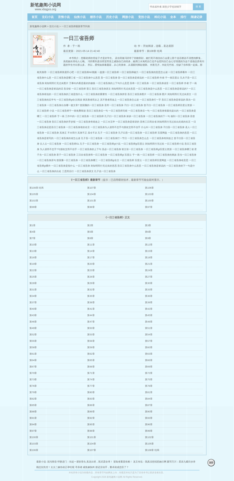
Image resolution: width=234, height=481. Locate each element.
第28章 (33, 283)
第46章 (33, 321)
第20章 (91, 264)
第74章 (91, 379)
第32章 (91, 289)
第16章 (33, 257)
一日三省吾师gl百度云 (132, 143)
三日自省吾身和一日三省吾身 (91, 154)
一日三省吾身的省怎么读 (67, 138)
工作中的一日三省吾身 (77, 116)
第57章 (148, 341)
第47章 (91, 321)
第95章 (91, 424)
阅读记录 (196, 17)
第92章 (91, 418)
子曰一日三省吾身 (133, 105)
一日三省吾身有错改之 (88, 121)
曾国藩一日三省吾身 (67, 160)
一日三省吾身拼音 (117, 94)
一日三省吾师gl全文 (108, 160)
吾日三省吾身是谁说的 (173, 99)
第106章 (149, 187)
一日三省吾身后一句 (139, 110)
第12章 (148, 244)
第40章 (33, 308)
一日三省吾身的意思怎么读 (153, 72)
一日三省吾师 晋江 (81, 88)
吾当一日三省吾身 (186, 154)
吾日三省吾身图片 (136, 94)
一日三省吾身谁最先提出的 (164, 110)
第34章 (33, 296)
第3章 (148, 225)
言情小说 (64, 17)
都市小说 (96, 17)
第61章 (33, 353)
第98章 (91, 207)
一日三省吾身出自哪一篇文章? (63, 105)
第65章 (91, 360)
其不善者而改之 (108, 99)
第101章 (91, 200)
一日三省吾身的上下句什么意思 (112, 83)
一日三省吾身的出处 (50, 171)
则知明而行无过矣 (154, 143)
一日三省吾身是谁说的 (154, 165)
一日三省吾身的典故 (166, 154)
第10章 (33, 244)
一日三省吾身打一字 (150, 99)
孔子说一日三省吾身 (105, 171)
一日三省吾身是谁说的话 (50, 88)
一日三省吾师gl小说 (110, 143)
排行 (183, 17)
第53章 (91, 334)
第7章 (32, 238)
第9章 (148, 238)
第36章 (148, 296)
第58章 (33, 347)
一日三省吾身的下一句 (158, 116)
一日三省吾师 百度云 (131, 160)
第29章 (91, 283)
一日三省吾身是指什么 (63, 165)
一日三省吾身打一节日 (115, 138)
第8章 (90, 238)
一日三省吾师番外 (177, 72)
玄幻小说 (48, 17)
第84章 (148, 398)
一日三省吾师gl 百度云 (120, 154)
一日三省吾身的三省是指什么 (67, 94)
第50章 (91, 328)
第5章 (90, 231)
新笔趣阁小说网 (38, 26)
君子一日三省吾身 (66, 154)
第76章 (33, 386)
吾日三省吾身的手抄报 (64, 121)
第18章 (148, 257)
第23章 (91, 270)
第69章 (148, 366)
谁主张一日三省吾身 (132, 149)
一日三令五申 (108, 121)
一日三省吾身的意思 (178, 132)
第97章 (148, 207)
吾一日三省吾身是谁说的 (131, 77)
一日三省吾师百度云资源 (179, 105)
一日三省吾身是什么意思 (149, 88)
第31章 (33, 289)
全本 (173, 17)
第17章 (91, 257)
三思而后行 (68, 171)
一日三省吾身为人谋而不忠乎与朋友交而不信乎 (115, 127)
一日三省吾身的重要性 (95, 94)
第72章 (148, 373)
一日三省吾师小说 (174, 143)
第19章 (33, 264)
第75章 (148, 379)
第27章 (148, 276)
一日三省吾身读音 (159, 83)
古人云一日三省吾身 (50, 143)
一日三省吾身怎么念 (138, 138)
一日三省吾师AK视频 (86, 72)
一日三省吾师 (96, 116)
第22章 (33, 270)
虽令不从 (92, 132)
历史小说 (112, 17)
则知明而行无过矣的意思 (104, 165)
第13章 (33, 251)
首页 (34, 17)
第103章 (149, 194)
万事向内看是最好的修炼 (82, 83)
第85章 (33, 405)
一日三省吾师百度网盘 (154, 160)
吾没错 (67, 88)
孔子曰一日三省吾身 (115, 116)
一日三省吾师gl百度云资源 (158, 149)
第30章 (148, 283)
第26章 (91, 276)
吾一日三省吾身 (109, 77)
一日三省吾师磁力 (128, 72)
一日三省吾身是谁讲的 (127, 121)
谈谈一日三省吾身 (135, 116)
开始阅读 (148, 45)
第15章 (148, 251)
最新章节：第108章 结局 (148, 51)
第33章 (148, 289)
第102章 (33, 200)
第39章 (148, 302)
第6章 (148, 231)
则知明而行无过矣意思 (123, 88)
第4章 (32, 231)
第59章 (91, 347)
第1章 (32, 225)
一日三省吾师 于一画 (53, 116)
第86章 (91, 405)
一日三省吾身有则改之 (161, 138)
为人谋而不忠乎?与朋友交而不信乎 (58, 149)
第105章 (33, 194)
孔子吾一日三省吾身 (91, 138)
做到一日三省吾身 (180, 116)
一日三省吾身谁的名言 (78, 127)
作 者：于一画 (71, 45)
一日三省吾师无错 (117, 110)
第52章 (33, 334)
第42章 (148, 308)
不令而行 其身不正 (77, 132)
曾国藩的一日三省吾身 (92, 105)
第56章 (91, 341)
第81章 (148, 392)
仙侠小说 (80, 17)
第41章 (91, 308)
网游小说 (128, 17)
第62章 (91, 353)
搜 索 (198, 6)
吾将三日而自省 (148, 121)
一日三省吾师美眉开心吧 (61, 72)
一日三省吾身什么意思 (88, 77)
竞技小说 (144, 17)
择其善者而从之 (91, 99)
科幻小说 (160, 17)
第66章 (148, 360)
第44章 (91, 315)
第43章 (33, 315)
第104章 (91, 194)
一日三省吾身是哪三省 (64, 77)
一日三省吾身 (83, 165)
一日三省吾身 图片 (157, 94)
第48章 (148, 321)
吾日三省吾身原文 (101, 88)
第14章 (91, 251)
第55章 (33, 341)
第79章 (33, 392)
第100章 (149, 200)
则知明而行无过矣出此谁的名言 (173, 121)
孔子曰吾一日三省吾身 (130, 132)
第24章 (148, 270)
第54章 (148, 334)
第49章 (33, 328)
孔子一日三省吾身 (89, 143)
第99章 (33, 207)
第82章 (33, 398)
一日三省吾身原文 (84, 171)
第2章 (90, 225)
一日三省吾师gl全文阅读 (69, 99)
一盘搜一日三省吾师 (108, 72)
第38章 (91, 302)
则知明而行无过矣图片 (56, 83)
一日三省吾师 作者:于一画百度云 (162, 77)
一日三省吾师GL (70, 143)
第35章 (91, 296)
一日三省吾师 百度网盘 (155, 132)
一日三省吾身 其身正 (56, 132)
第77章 (91, 386)
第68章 (91, 366)
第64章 (33, 360)
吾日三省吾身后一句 (97, 110)
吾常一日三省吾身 (113, 105)
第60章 (148, 347)
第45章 (148, 315)
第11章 (91, 244)
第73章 (33, 379)
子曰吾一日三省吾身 (173, 127)
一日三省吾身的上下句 (89, 149)
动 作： (138, 45)
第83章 (91, 398)
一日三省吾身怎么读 (128, 99)
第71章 (91, 373)
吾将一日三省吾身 (139, 83)
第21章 (148, 264)
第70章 (33, 373)
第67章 (33, 366)
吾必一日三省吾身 (111, 149)
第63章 (148, 353)
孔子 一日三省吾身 (108, 132)
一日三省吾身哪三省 (183, 149)
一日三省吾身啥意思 (177, 160)
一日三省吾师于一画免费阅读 (70, 110)
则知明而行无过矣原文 (179, 94)
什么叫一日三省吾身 (152, 127)
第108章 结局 (36, 187)
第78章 (148, 386)
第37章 (33, 302)
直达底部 (168, 45)
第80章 (91, 392)
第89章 (91, 411)
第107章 (91, 187)
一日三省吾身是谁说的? (175, 88)
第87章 (148, 405)
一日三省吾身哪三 (88, 160)
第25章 (33, 276)
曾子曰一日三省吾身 (154, 105)
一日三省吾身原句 (46, 160)
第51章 (148, 328)
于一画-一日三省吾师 (143, 154)
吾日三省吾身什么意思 (129, 165)
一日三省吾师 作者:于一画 (183, 83)
